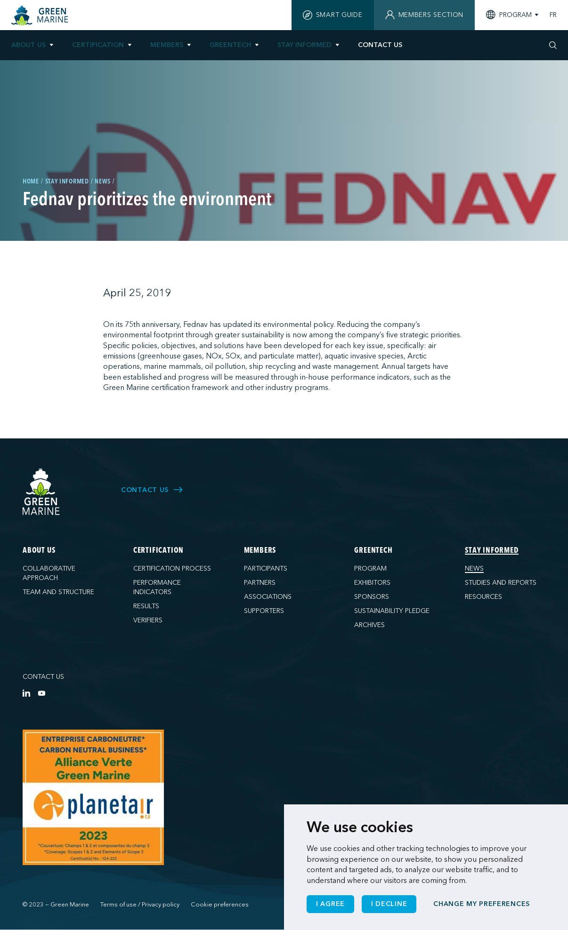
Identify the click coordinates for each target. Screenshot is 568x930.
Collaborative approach (49, 573)
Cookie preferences (220, 904)
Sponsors (371, 596)
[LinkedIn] (26, 693)
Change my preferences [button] (481, 903)
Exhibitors (372, 582)
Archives (369, 624)
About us (28, 44)
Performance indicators (157, 587)
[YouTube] (41, 693)
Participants (265, 568)
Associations (268, 596)
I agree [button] (330, 903)
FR (553, 15)
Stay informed (304, 44)
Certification (98, 44)
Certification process (172, 568)
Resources (483, 596)
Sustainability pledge (392, 610)
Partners (260, 582)
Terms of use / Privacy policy (139, 904)
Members (166, 44)
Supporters (264, 610)
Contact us (43, 676)
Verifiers (147, 620)
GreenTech (230, 44)
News (474, 568)
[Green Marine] (41, 492)
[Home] (41, 16)
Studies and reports (500, 582)
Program (370, 568)
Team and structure (58, 592)
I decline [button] (389, 903)
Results (146, 606)
